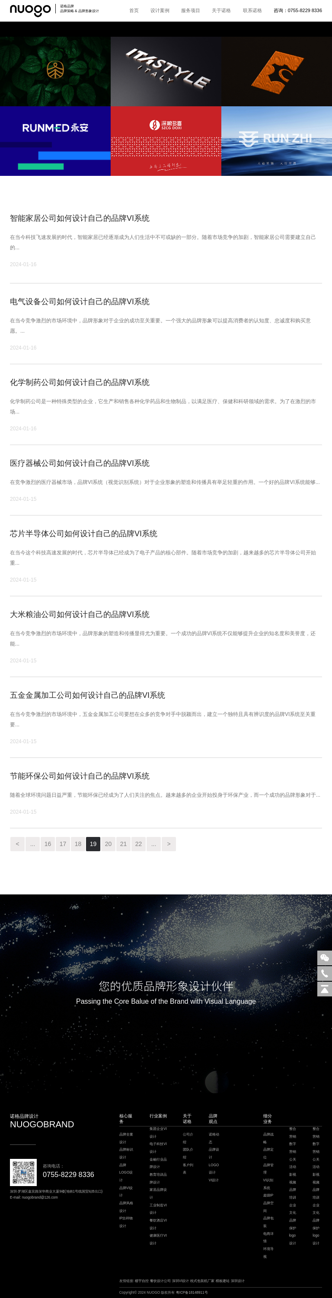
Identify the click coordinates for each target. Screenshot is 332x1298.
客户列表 (188, 1169)
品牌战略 (268, 1138)
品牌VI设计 (126, 1192)
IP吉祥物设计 (126, 1222)
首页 (134, 10)
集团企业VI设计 (158, 1133)
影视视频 (292, 1178)
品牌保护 (292, 1224)
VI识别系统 (268, 1184)
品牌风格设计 (126, 1207)
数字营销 (292, 1148)
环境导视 (268, 1253)
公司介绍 (188, 1138)
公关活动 (292, 1163)
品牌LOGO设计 (126, 1172)
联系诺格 (252, 10)
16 (48, 843)
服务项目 (190, 10)
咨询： (298, 10)
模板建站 (223, 1281)
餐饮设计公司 (160, 1281)
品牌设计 (214, 1153)
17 (63, 843)
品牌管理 (268, 1169)
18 (78, 843)
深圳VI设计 (180, 1281)
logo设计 (292, 1239)
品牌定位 (268, 1153)
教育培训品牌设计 (158, 1178)
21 (123, 843)
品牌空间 (268, 1207)
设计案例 (159, 10)
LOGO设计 (214, 1169)
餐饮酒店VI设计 (158, 1224)
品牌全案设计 (126, 1138)
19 (93, 843)
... (32, 843)
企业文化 (292, 1209)
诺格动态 (214, 1138)
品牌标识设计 (126, 1153)
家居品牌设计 (158, 1193)
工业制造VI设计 (158, 1209)
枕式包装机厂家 (202, 1281)
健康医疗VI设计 (158, 1239)
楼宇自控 (142, 1281)
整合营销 (292, 1133)
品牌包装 (268, 1222)
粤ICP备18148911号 (192, 1293)
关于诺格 (221, 10)
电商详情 (268, 1238)
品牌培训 (292, 1193)
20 (108, 843)
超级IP (268, 1195)
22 (138, 843)
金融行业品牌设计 (158, 1163)
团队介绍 (188, 1153)
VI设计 (214, 1180)
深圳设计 (238, 1281)
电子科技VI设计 (158, 1148)
